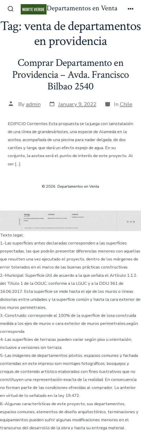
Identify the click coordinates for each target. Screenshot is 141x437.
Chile (126, 104)
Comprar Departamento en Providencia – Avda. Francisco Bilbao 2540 (70, 74)
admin (33, 104)
